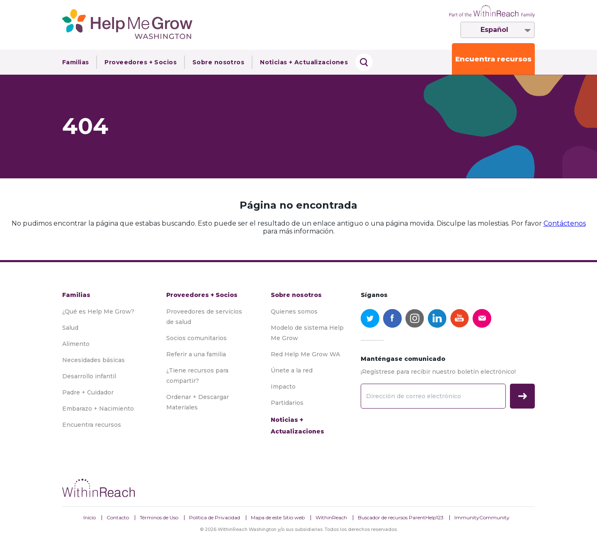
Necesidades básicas (93, 360)
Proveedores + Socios (140, 62)
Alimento (76, 344)
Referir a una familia (196, 354)
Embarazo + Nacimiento (98, 408)
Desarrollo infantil (89, 376)
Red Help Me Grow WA (305, 354)
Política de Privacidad (214, 517)
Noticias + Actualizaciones (304, 62)
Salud (70, 327)
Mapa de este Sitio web (278, 517)
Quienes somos (294, 311)
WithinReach (331, 517)
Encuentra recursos (493, 59)
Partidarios (287, 402)
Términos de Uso (159, 517)
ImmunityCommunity (482, 517)
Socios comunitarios (196, 338)
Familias (75, 62)
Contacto (118, 517)
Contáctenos (565, 223)
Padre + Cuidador (88, 392)
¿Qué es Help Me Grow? (98, 311)
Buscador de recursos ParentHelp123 (401, 517)
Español (494, 30)
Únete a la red (292, 370)
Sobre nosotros (218, 62)
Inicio (89, 517)
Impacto (283, 386)
